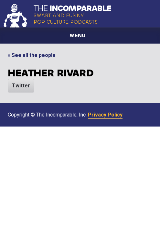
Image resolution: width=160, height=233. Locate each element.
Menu (77, 35)
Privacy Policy (105, 115)
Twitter (21, 86)
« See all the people (32, 55)
